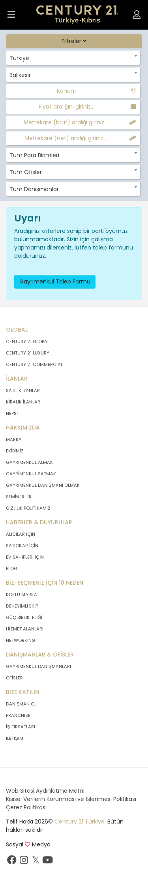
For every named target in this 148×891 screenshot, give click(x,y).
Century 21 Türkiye (79, 821)
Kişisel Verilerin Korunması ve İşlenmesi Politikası (71, 799)
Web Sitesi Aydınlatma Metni (45, 791)
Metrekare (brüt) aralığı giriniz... (66, 122)
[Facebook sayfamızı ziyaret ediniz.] (12, 862)
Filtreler (74, 41)
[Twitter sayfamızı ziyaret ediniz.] (35, 862)
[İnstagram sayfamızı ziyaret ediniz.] (24, 862)
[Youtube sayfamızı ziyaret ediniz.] (47, 862)
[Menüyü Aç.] (11, 14)
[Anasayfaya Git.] (77, 14)
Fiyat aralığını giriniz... (66, 107)
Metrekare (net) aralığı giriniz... (65, 138)
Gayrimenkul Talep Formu (54, 281)
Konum (67, 91)
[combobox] (73, 57)
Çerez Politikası (26, 807)
